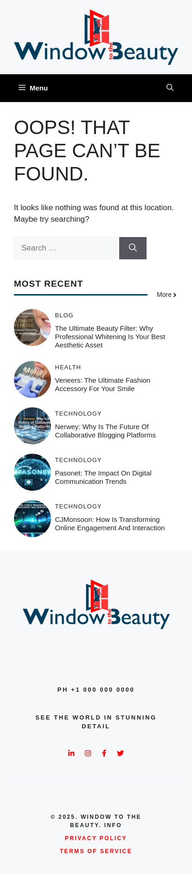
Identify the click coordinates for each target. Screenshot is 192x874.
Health (68, 367)
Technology (78, 414)
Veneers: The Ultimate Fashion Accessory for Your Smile (103, 384)
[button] (170, 88)
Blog (64, 315)
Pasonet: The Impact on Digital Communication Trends (103, 477)
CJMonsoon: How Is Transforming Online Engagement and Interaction (110, 523)
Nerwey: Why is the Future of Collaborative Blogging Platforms (105, 431)
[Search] (133, 248)
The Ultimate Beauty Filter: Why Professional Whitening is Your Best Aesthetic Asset (110, 336)
